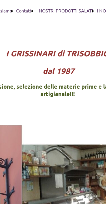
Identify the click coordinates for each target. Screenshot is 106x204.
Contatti (24, 10)
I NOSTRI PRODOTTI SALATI (64, 10)
